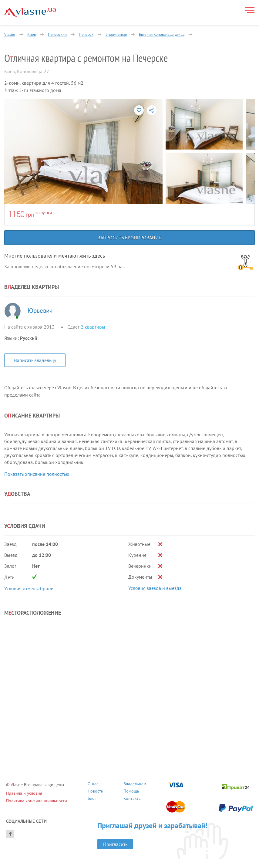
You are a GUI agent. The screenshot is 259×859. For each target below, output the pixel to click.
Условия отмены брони (29, 588)
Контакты (132, 799)
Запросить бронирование (129, 238)
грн (30, 214)
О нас (93, 784)
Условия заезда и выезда (155, 588)
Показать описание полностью (36, 474)
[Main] (30, 12)
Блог (92, 799)
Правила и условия (24, 793)
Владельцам (134, 784)
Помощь (131, 792)
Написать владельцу (35, 360)
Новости (95, 792)
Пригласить (115, 844)
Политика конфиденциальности (36, 800)
